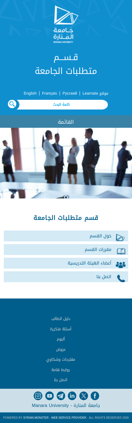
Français (49, 93)
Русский (69, 93)
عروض (61, 349)
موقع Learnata (95, 93)
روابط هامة (60, 370)
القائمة (66, 122)
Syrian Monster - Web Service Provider (54, 417)
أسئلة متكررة (60, 329)
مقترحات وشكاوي (60, 359)
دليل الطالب (60, 318)
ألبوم (61, 339)
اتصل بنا (60, 380)
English (30, 93)
